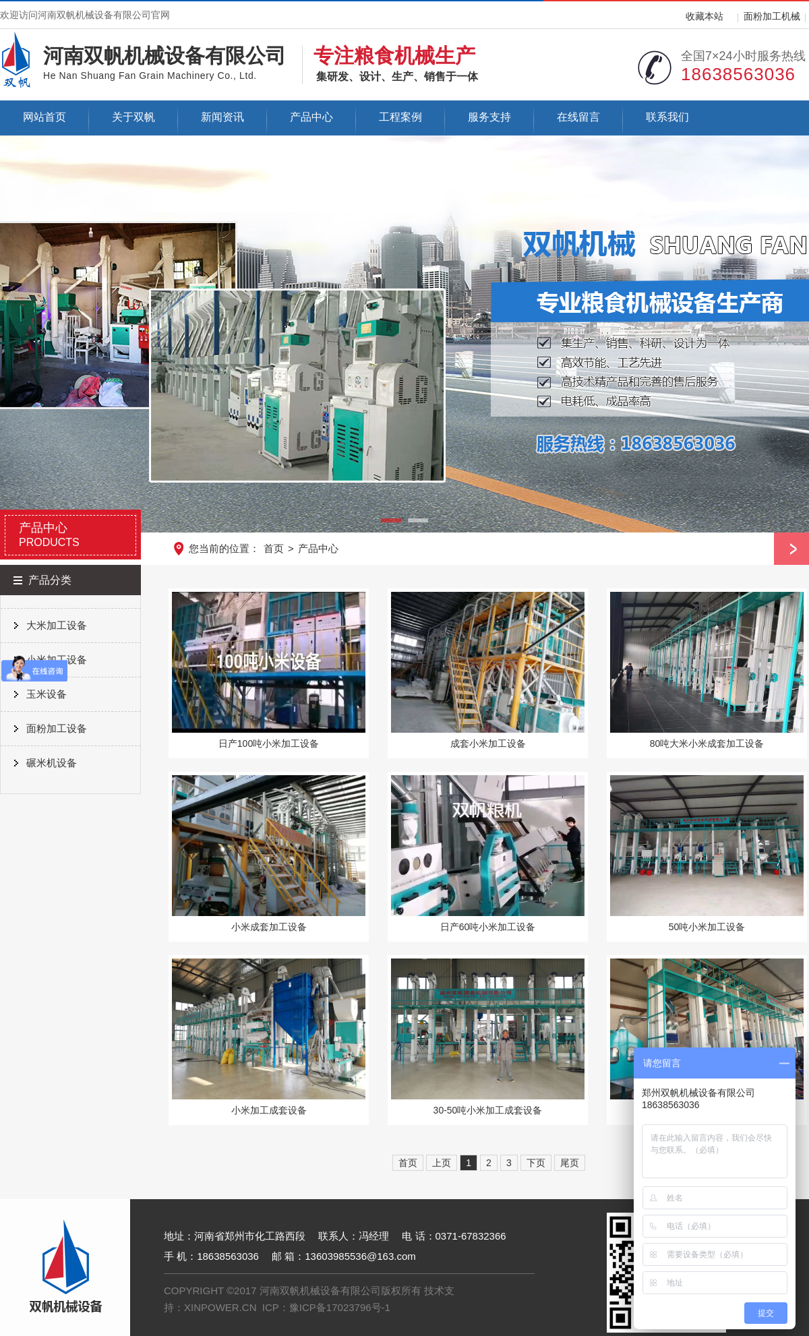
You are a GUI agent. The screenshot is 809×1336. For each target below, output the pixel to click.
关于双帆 (133, 117)
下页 (536, 1162)
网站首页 (44, 117)
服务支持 (489, 117)
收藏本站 (704, 16)
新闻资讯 (222, 117)
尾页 (569, 1162)
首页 (274, 548)
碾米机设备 (51, 762)
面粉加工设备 (56, 728)
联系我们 (667, 117)
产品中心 (311, 117)
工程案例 (400, 117)
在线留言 (578, 117)
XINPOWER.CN (220, 1307)
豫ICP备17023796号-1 (339, 1307)
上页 (441, 1162)
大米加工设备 (56, 625)
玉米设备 (46, 694)
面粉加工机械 (772, 16)
